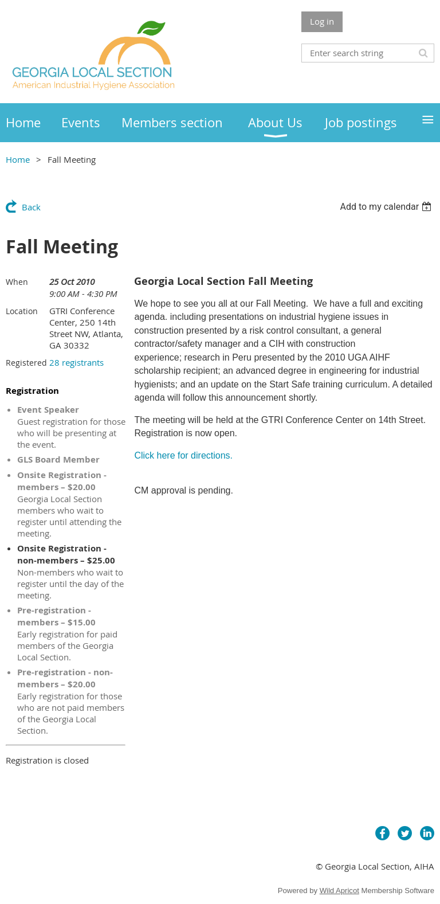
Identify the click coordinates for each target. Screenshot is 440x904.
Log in (322, 21)
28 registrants (76, 362)
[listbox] (387, 206)
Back (31, 207)
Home (18, 159)
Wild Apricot (339, 890)
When (17, 281)
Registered (26, 362)
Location (22, 311)
